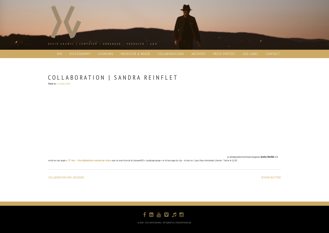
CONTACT (273, 54)
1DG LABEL (250, 54)
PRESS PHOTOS (224, 54)
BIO (60, 54)
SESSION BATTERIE (271, 177)
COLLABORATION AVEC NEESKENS (66, 177)
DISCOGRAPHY (80, 54)
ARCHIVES (199, 54)
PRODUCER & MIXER (135, 54)
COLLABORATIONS (171, 54)
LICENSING (106, 54)
